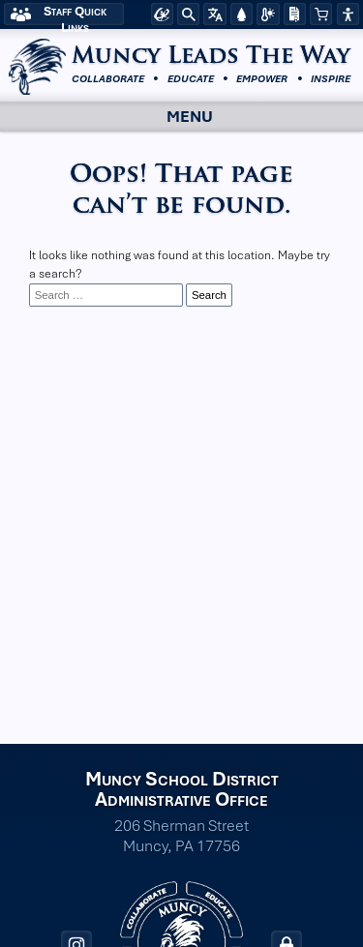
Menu (173, 117)
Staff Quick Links (75, 14)
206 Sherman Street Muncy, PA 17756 (181, 835)
